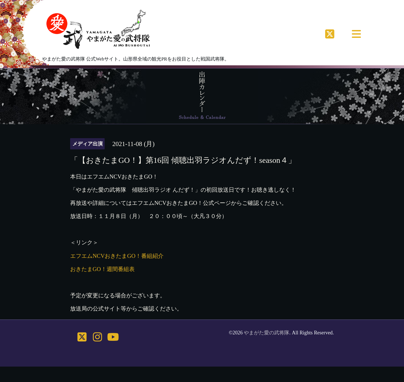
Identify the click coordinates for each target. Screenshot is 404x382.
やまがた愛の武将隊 (266, 332)
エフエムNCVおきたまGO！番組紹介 (117, 256)
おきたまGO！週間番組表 (102, 269)
